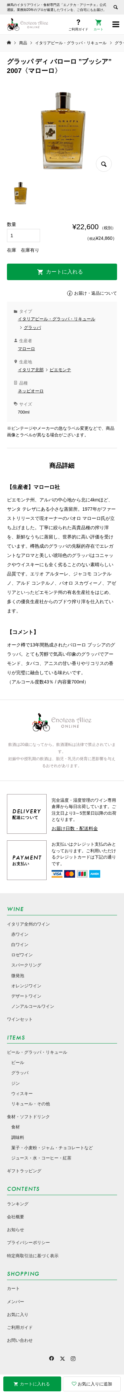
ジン (15, 1083)
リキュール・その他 (30, 1103)
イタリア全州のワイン (28, 924)
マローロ (26, 348)
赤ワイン (19, 934)
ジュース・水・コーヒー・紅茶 (41, 1157)
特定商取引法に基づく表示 (33, 1255)
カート (13, 1288)
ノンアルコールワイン (32, 1006)
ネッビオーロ (31, 390)
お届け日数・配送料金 (75, 828)
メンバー (15, 1301)
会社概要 (15, 1216)
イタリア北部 (31, 369)
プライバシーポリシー (28, 1242)
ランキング (17, 1203)
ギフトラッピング (24, 1170)
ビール (17, 1062)
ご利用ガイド (20, 1327)
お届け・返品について (95, 293)
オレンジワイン (26, 985)
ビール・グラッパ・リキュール (37, 1052)
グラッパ (32, 327)
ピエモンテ (60, 369)
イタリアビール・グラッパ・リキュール (56, 318)
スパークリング (26, 965)
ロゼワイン (22, 954)
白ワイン (19, 944)
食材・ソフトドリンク (28, 1116)
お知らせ (15, 1229)
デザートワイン (26, 996)
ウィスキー (22, 1093)
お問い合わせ (20, 1340)
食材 (15, 1126)
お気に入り (17, 1314)
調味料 (17, 1137)
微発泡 (17, 975)
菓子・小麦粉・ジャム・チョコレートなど (52, 1147)
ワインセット (20, 1019)
